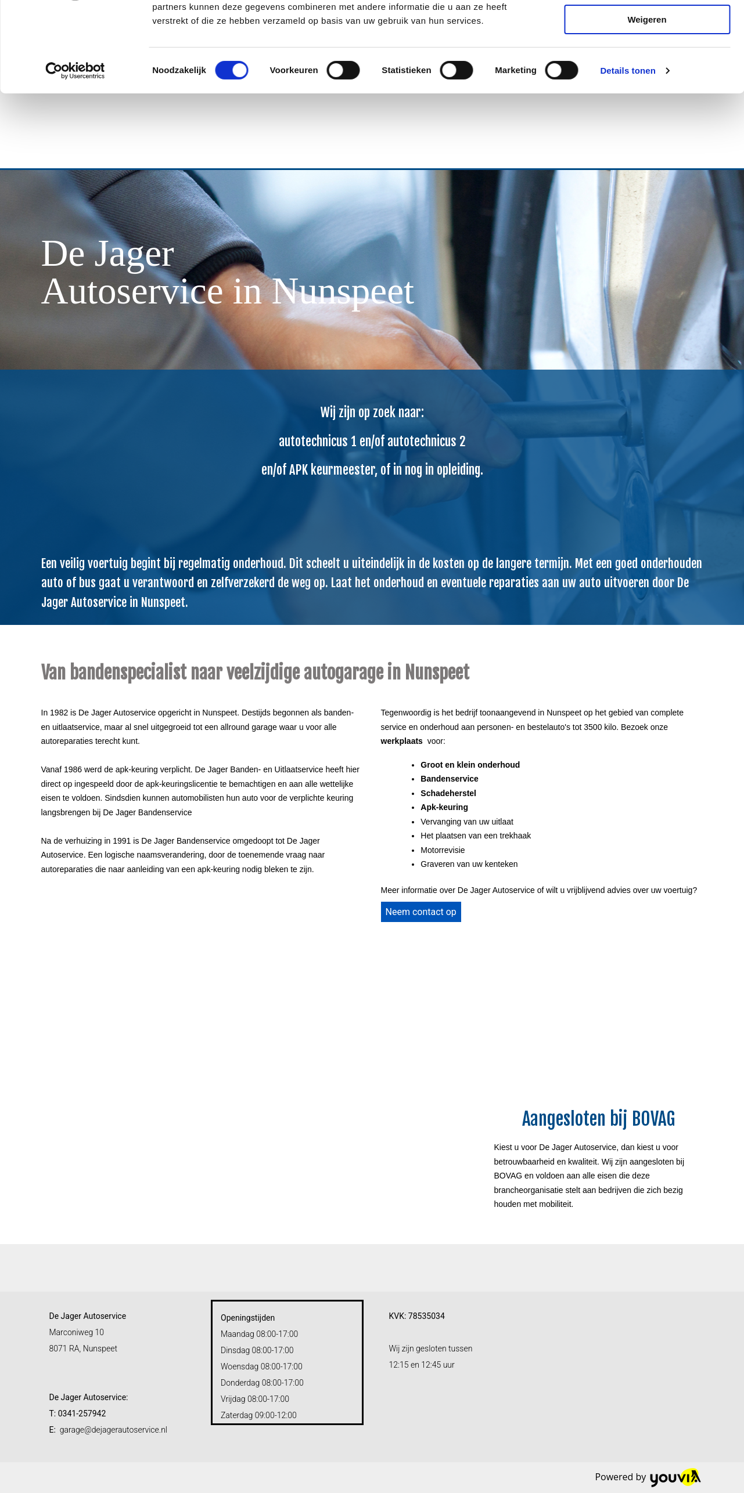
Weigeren (646, 97)
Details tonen (627, 148)
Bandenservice (449, 778)
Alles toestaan (647, 29)
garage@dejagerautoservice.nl (113, 1429)
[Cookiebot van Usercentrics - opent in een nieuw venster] (75, 148)
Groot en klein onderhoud (470, 764)
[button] (421, 912)
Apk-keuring (444, 807)
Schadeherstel (448, 793)
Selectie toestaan (647, 63)
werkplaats (402, 741)
